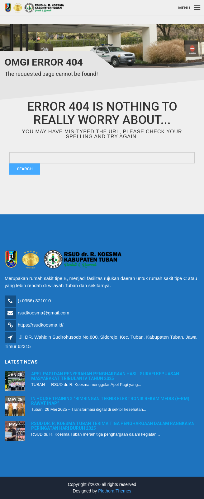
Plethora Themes (114, 490)
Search (25, 169)
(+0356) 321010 (34, 300)
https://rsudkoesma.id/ (41, 324)
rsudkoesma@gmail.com (43, 312)
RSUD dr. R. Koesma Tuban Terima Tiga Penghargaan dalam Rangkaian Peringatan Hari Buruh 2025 (113, 426)
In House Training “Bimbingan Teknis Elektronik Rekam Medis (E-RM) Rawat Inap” (110, 401)
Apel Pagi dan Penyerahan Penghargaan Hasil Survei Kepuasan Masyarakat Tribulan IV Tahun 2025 (105, 376)
